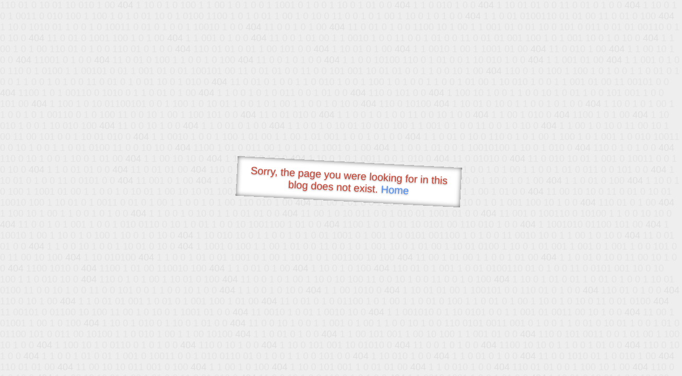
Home (395, 189)
